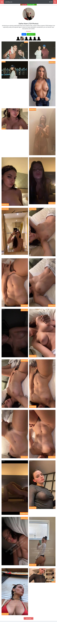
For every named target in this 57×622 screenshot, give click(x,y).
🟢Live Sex (23, 4)
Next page (28, 618)
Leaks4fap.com (8, 2)
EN (50, 2)
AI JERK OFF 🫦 (31, 34)
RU (52, 2)
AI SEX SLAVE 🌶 (32, 4)
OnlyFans (28, 31)
